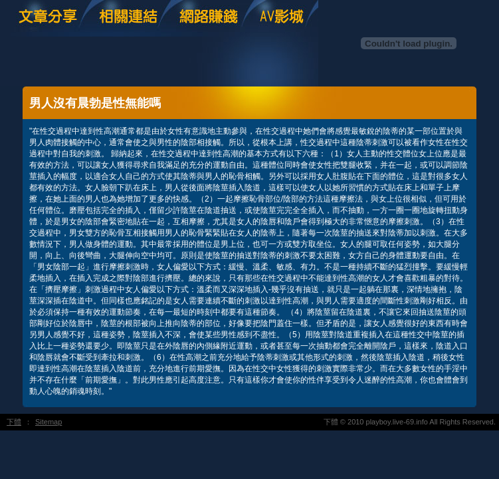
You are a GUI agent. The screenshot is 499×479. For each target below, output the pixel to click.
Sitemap (48, 422)
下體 (14, 422)
